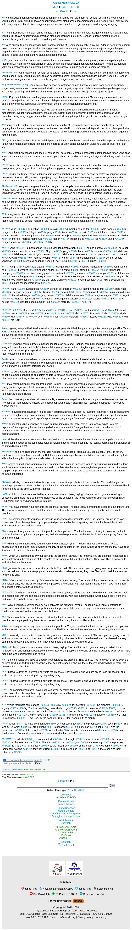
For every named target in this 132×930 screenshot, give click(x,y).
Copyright (66, 823)
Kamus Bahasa (66, 804)
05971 (103, 235)
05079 (50, 235)
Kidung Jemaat (66, 810)
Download (66, 794)
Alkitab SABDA (26, 774)
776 (10, 727)
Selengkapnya (103, 888)
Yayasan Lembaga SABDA (56, 888)
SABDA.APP (66, 832)
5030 (102, 723)
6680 (52, 723)
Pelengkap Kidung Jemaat (66, 816)
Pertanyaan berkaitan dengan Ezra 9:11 (29, 760)
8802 (82, 708)
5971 (44, 730)
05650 (95, 229)
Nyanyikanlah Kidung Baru (66, 813)
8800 (22, 708)
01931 (38, 242)
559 (118, 723)
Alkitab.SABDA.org (66, 827)
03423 (120, 232)
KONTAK (52, 901)
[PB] (77, 6)
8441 (100, 730)
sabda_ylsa (29, 888)
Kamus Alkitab (66, 801)
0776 (42, 232)
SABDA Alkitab (40, 894)
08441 (6, 238)
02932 (26, 242)
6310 (32, 733)
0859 (73, 232)
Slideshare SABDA (92, 894)
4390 (11, 733)
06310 (89, 238)
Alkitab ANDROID (66, 797)
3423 (70, 727)
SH (69, 790)
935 (49, 727)
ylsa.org (88, 917)
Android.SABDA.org (66, 829)
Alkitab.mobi (66, 820)
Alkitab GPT (28, 777)
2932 (81, 733)
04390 (47, 238)
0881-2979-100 (39, 917)
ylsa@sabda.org (66, 917)
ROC (82, 790)
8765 (54, 705)
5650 (79, 723)
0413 (103, 238)
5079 (93, 727)
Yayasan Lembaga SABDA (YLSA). (54, 910)
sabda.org (100, 917)
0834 (21, 229)
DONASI (78, 901)
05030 (121, 229)
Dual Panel (66, 845)
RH (75, 790)
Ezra (62, 11)
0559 (23, 232)
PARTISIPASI (64, 901)
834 (19, 723)
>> (74, 11)
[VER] (55, 6)
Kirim (37, 763)
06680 (44, 229)
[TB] (62, 6)
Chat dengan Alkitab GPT (35, 769)
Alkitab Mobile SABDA (66, 2)
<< (57, 11)
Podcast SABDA (64, 894)
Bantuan (66, 841)
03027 (63, 229)
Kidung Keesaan (66, 808)
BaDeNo (66, 835)
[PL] (71, 6)
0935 (90, 232)
